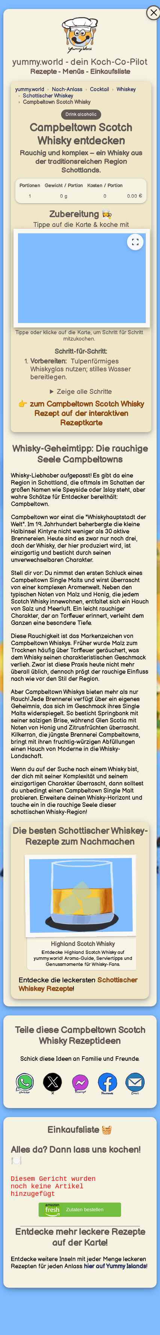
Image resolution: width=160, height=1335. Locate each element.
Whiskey (126, 89)
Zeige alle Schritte (84, 392)
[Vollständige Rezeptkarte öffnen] (135, 242)
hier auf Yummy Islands (115, 1271)
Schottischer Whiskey (48, 96)
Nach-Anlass (67, 89)
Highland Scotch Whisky (83, 944)
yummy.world (29, 89)
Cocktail (99, 89)
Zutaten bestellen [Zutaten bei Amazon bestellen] (84, 1214)
